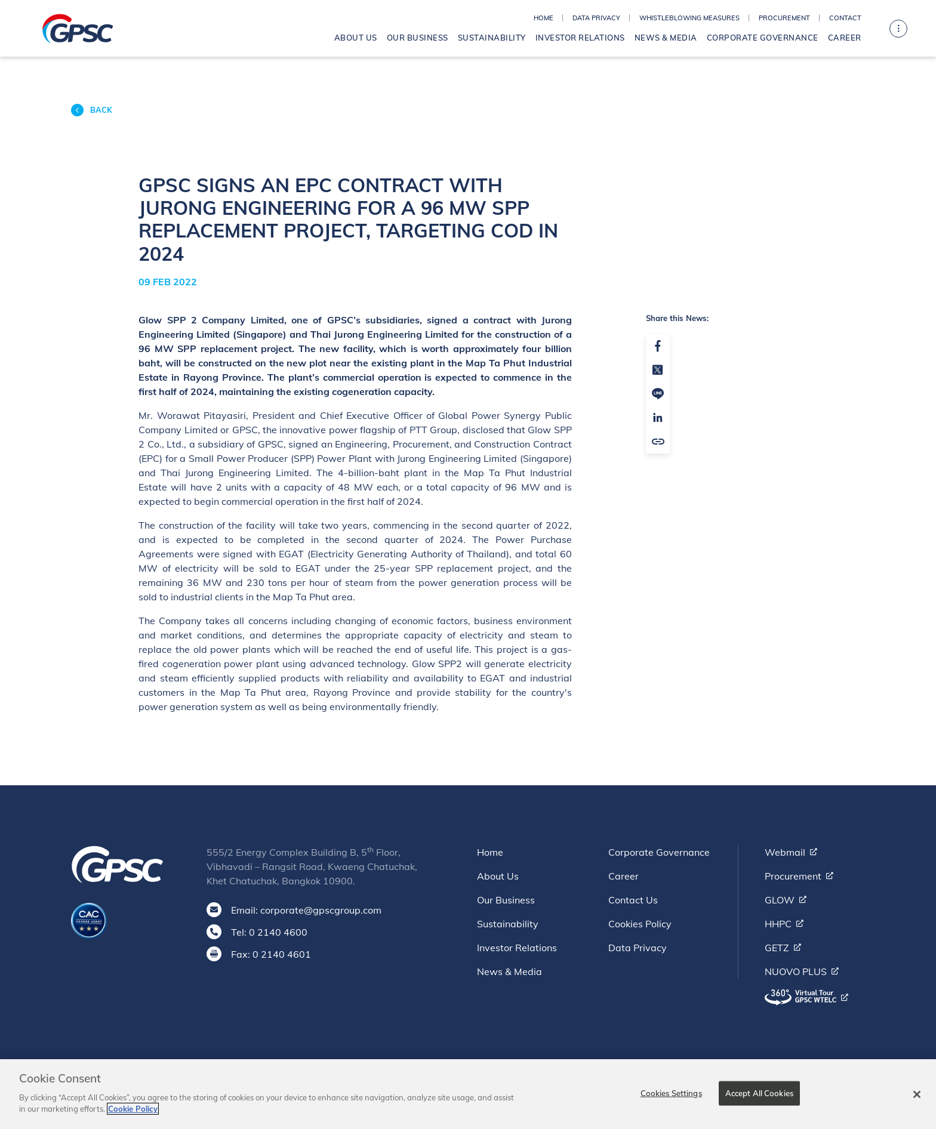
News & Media (666, 37)
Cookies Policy (640, 924)
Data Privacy (596, 18)
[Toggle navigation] (898, 29)
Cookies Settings (671, 1098)
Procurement (784, 18)
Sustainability (492, 37)
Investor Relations (580, 37)
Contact (845, 18)
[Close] (917, 1100)
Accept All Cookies (759, 1098)
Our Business (417, 37)
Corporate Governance (762, 37)
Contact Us (633, 900)
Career (844, 37)
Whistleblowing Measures (689, 18)
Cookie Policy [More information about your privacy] (133, 1114)
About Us (355, 37)
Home (543, 18)
